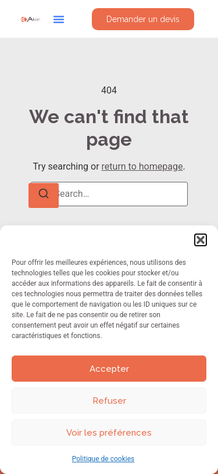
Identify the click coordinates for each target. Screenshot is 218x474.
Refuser (109, 401)
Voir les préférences (109, 433)
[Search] (43, 195)
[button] (200, 240)
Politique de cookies (103, 459)
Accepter (109, 369)
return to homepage (142, 166)
